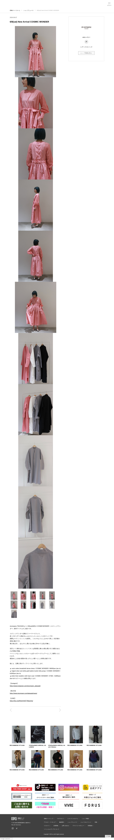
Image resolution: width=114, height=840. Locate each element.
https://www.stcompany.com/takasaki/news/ (23, 693)
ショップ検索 (29, 5)
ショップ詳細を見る (86, 53)
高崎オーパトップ (48, 818)
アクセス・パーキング (35, 6)
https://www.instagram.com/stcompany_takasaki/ (25, 686)
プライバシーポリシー (78, 825)
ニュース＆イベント (47, 6)
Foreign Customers (5, 838)
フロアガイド (23, 5)
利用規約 (90, 825)
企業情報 (55, 825)
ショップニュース (28, 10)
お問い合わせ (65, 825)
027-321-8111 (18, 825)
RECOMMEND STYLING (17, 745)
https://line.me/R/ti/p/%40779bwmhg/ (21, 701)
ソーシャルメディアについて (51, 829)
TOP (108, 836)
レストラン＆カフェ (73, 818)
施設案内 (41, 5)
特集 (96, 822)
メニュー (109, 5)
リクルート (47, 825)
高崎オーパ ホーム (15, 10)
